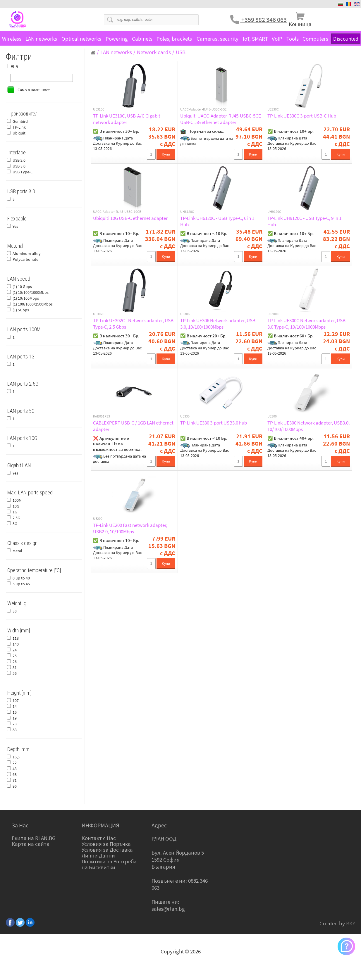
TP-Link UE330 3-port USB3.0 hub (213, 423)
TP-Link (19, 127)
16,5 (16, 757)
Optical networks (81, 38)
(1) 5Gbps (21, 310)
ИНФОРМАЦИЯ (100, 825)
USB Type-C (23, 172)
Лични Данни (98, 855)
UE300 (272, 416)
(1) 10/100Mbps (26, 298)
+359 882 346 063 (263, 19)
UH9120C (274, 211)
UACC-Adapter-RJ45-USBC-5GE (203, 109)
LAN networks (41, 38)
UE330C (273, 109)
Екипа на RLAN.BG (34, 838)
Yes (15, 226)
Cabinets (142, 38)
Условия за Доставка (107, 850)
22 (15, 762)
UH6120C (187, 211)
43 (15, 768)
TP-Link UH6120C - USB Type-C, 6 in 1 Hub (217, 221)
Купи (166, 154)
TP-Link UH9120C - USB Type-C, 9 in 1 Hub (304, 221)
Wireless (11, 38)
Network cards (154, 52)
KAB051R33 (101, 416)
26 (15, 661)
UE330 (185, 416)
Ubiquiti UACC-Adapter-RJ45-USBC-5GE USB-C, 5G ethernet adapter (220, 119)
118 (16, 638)
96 (15, 786)
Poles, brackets (174, 38)
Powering (117, 38)
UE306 (185, 314)
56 (15, 673)
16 (15, 712)
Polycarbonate (25, 259)
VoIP (277, 38)
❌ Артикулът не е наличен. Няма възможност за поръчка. (117, 443)
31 (15, 667)
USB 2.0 (19, 160)
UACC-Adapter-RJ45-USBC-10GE (117, 211)
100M (17, 500)
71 (15, 780)
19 (15, 718)
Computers (315, 38)
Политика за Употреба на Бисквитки (109, 864)
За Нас (20, 825)
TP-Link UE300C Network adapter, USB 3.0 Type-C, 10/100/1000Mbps (306, 323)
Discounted (345, 38)
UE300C (273, 314)
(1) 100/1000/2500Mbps (33, 304)
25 (15, 655)
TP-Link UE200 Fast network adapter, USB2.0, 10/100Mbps (130, 528)
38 (15, 611)
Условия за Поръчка (106, 844)
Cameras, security (217, 38)
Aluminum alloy (27, 253)
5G (15, 523)
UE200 (97, 518)
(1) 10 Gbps (22, 286)
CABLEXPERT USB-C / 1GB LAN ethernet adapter (133, 426)
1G (15, 512)
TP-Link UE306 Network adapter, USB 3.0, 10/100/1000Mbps (217, 323)
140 (16, 644)
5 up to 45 (21, 583)
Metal (17, 550)
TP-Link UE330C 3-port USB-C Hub (301, 116)
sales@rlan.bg (168, 908)
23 (15, 724)
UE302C (98, 314)
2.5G (16, 517)
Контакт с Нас (99, 838)
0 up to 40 (21, 578)
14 (15, 706)
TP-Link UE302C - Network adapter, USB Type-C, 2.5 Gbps (133, 323)
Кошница (300, 23)
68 (15, 774)
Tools (292, 38)
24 (15, 650)
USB (180, 52)
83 (15, 729)
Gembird (20, 121)
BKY (350, 923)
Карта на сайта (30, 844)
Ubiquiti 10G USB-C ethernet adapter (130, 218)
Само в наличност (34, 89)
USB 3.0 (19, 166)
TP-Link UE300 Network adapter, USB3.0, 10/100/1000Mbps (308, 426)
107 (16, 700)
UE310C (98, 109)
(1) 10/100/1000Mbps (31, 292)
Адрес (159, 825)
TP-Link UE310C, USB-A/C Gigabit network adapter (126, 119)
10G (16, 506)
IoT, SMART (255, 38)
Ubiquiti (19, 133)
